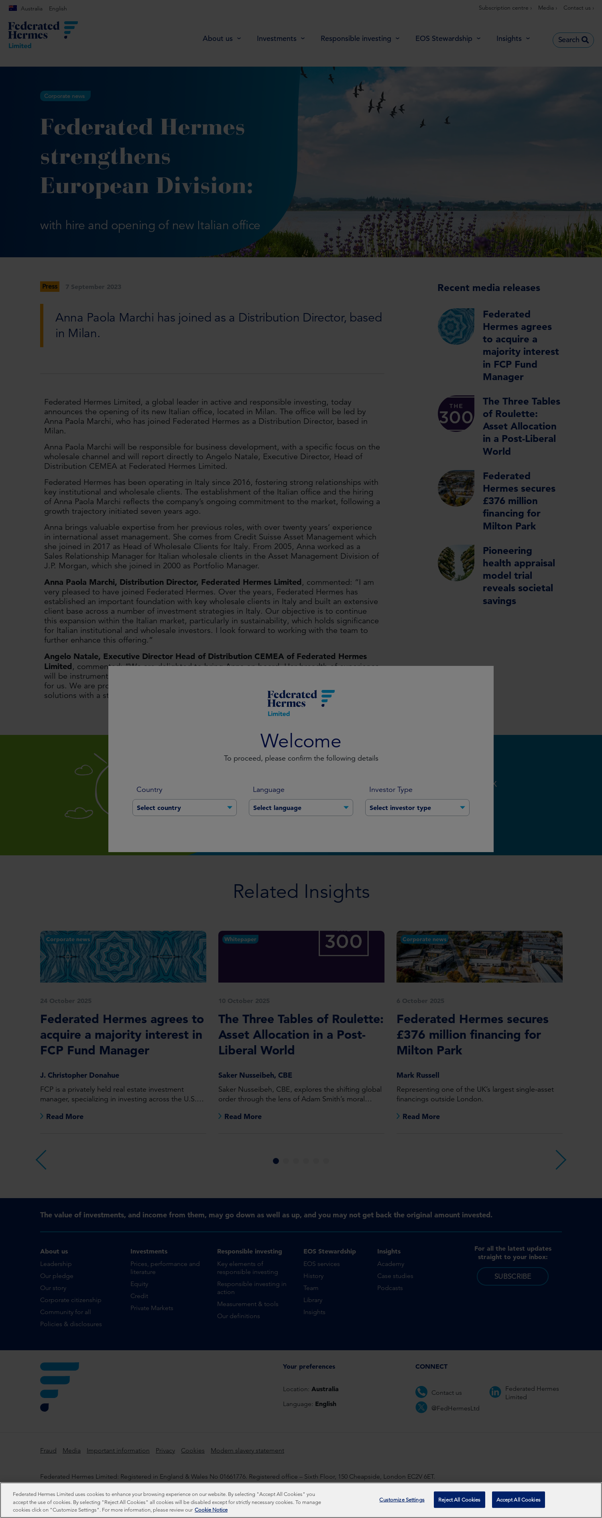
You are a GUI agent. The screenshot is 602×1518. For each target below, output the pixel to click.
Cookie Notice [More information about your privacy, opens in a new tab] (211, 1513)
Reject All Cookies (459, 1503)
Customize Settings (401, 1503)
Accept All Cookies (518, 1503)
